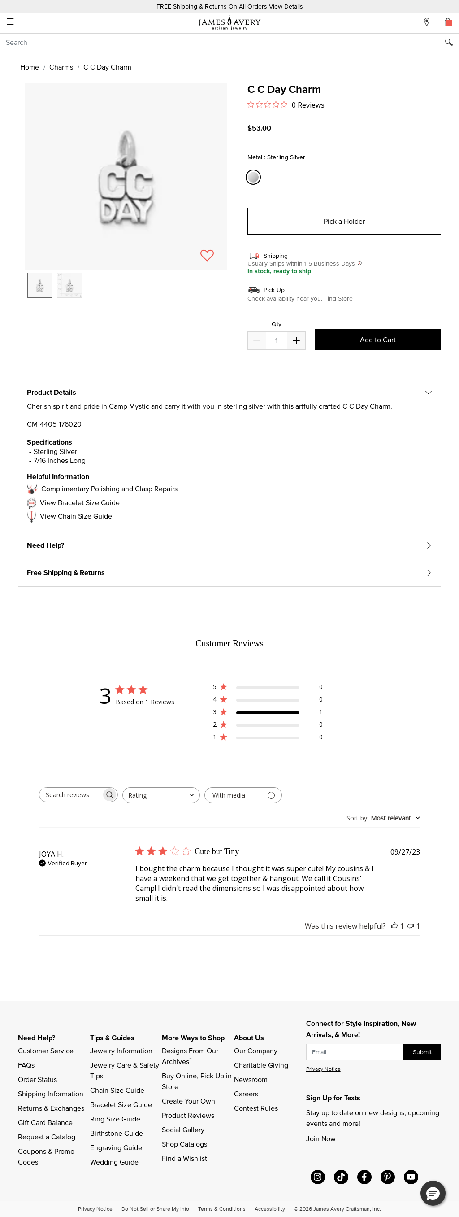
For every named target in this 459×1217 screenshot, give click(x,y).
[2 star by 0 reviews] (268, 726)
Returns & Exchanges (51, 1108)
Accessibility (270, 1208)
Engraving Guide (116, 1147)
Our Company (255, 1051)
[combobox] (229, 42)
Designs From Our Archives (191, 1056)
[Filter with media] (243, 795)
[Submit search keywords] (452, 42)
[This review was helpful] (394, 926)
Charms (61, 67)
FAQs (26, 1065)
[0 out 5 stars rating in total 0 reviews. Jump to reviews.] (286, 104)
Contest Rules (256, 1108)
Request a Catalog (46, 1137)
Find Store (338, 298)
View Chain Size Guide (76, 515)
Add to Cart (378, 340)
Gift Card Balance (45, 1122)
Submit (422, 1051)
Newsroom (251, 1079)
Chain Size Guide (117, 1090)
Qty (276, 324)
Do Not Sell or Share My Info (155, 1208)
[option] (39, 285)
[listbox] (126, 292)
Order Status (37, 1079)
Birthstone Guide (116, 1133)
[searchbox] (70, 795)
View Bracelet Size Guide (80, 502)
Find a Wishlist (184, 1158)
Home (29, 67)
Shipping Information (50, 1094)
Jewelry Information (121, 1051)
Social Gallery (183, 1129)
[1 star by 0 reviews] (268, 738)
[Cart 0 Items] (448, 21)
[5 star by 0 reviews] (268, 688)
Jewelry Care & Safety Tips (125, 1070)
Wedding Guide (114, 1162)
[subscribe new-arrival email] (355, 1052)
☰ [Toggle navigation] (10, 22)
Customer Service (46, 1051)
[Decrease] (296, 340)
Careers (246, 1094)
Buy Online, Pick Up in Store (198, 1081)
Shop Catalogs (184, 1144)
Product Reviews (188, 1115)
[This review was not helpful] (410, 926)
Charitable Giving (261, 1065)
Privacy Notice (323, 1069)
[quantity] (276, 340)
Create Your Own (188, 1101)
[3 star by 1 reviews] (268, 713)
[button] (126, 176)
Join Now (321, 1138)
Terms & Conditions (222, 1208)
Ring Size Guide (115, 1119)
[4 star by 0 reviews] (268, 701)
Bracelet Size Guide (121, 1104)
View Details (286, 6)
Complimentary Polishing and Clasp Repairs (109, 488)
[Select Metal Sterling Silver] (255, 177)
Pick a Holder (344, 221)
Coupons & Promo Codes (47, 1156)
